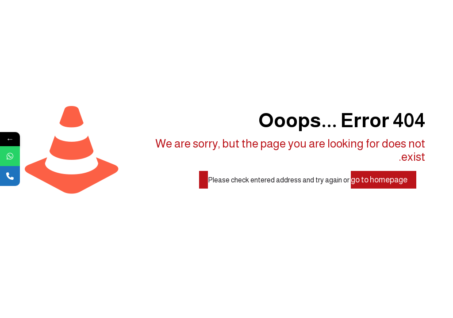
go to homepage (379, 179)
